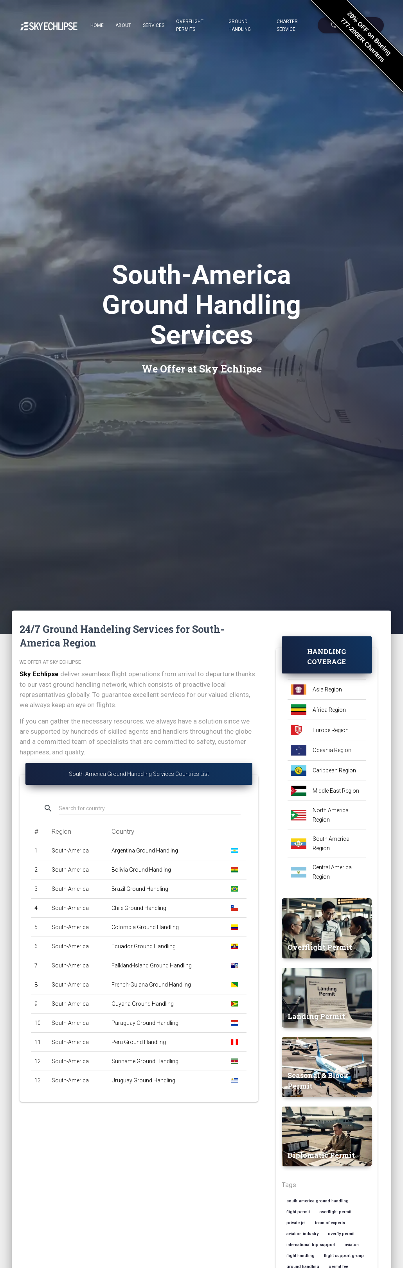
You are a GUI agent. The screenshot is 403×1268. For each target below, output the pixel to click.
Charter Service (287, 25)
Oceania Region (332, 750)
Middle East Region (336, 791)
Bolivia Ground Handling (141, 870)
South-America (70, 850)
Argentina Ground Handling (145, 850)
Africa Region (329, 710)
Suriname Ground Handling (145, 1061)
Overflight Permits (189, 25)
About (123, 25)
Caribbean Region (334, 770)
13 (37, 1080)
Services (153, 25)
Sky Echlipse (39, 674)
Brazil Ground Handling (140, 889)
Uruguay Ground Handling (143, 1080)
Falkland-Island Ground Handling (152, 965)
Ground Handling (239, 25)
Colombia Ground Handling (145, 927)
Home (97, 25)
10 (37, 1023)
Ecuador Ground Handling (144, 946)
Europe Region (331, 730)
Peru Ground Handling (139, 1042)
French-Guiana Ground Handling (151, 984)
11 (37, 1042)
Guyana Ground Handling (143, 1004)
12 (37, 1061)
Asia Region (327, 689)
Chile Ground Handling (139, 908)
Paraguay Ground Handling (145, 1023)
